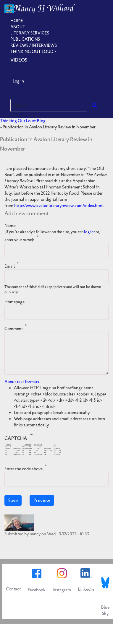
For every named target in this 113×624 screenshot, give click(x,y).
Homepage (14, 301)
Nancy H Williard (44, 9)
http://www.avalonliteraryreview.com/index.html (59, 205)
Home (16, 20)
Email (9, 266)
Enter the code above (23, 468)
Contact (13, 589)
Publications (25, 39)
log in (88, 231)
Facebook (37, 589)
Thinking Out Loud (31, 51)
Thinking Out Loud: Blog (23, 120)
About (17, 26)
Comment (13, 328)
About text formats (21, 381)
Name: (52, 232)
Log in (18, 81)
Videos (18, 60)
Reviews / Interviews (33, 45)
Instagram (62, 589)
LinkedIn (86, 589)
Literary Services (29, 33)
